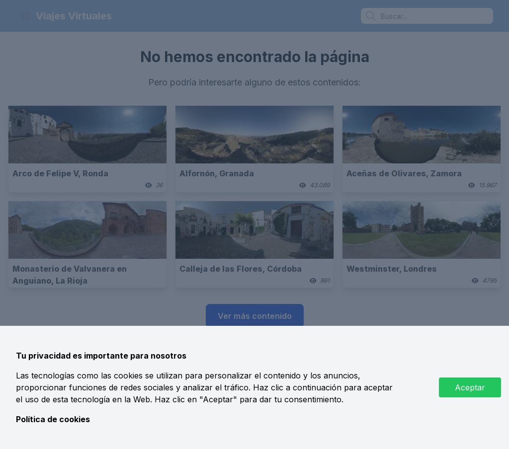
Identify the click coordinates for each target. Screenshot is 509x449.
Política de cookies (53, 419)
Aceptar (470, 387)
